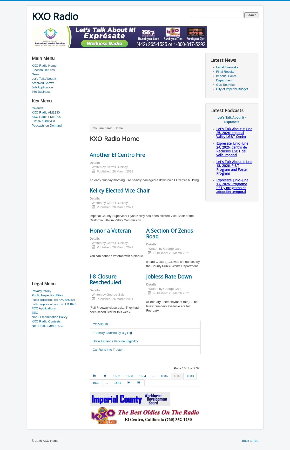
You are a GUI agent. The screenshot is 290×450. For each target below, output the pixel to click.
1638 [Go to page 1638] (190, 376)
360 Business (41, 91)
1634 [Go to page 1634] (142, 376)
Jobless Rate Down (169, 276)
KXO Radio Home (44, 65)
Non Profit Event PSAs (47, 326)
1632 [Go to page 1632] (116, 376)
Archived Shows (43, 83)
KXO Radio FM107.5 (46, 117)
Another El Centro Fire (117, 154)
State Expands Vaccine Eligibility (115, 341)
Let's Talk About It (44, 78)
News (36, 74)
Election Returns (43, 70)
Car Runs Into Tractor (108, 349)
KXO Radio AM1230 (46, 112)
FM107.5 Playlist (43, 121)
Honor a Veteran (110, 230)
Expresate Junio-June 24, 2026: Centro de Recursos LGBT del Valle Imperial (232, 149)
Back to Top (250, 441)
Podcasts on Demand (47, 125)
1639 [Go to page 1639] (96, 383)
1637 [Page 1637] (177, 376)
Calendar (38, 108)
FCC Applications (44, 308)
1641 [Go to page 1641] (117, 383)
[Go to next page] (129, 382)
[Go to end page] (139, 382)
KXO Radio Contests (46, 321)
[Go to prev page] (105, 376)
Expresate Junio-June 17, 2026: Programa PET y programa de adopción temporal (232, 186)
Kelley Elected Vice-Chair (120, 190)
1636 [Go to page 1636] (164, 376)
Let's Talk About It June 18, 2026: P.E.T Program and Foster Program (234, 167)
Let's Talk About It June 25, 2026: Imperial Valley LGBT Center (234, 133)
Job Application (42, 87)
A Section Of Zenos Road (169, 233)
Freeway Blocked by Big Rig (112, 333)
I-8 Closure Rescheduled (105, 279)
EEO (35, 312)
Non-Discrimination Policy (49, 317)
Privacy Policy (41, 291)
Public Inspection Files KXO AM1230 (53, 299)
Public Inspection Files (47, 295)
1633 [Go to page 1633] (129, 376)
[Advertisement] (119, 50)
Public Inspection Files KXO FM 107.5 (54, 304)
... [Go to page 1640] (106, 383)
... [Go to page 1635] (153, 376)
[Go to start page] (95, 376)
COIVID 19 (100, 324)
